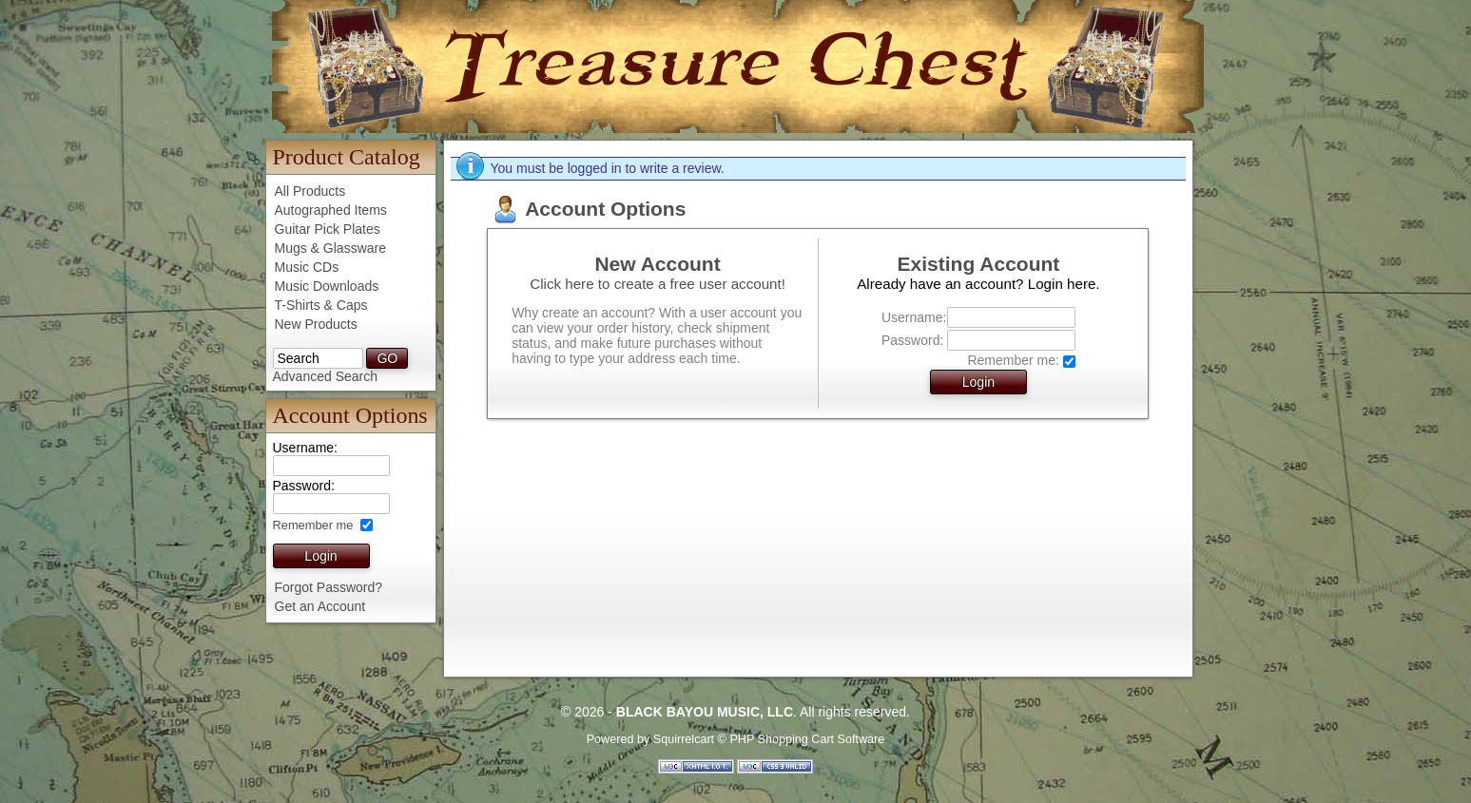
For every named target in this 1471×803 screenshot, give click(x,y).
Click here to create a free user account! (657, 284)
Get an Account (320, 606)
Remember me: (1012, 360)
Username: (912, 317)
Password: (912, 340)
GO (387, 358)
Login (320, 556)
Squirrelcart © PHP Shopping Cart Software (769, 739)
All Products (310, 191)
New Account (657, 264)
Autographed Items (331, 210)
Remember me (315, 525)
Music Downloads (327, 286)
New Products (316, 324)
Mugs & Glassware (330, 248)
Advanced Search (325, 376)
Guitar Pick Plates (327, 229)
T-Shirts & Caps (321, 305)
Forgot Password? (329, 587)
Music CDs (307, 267)
